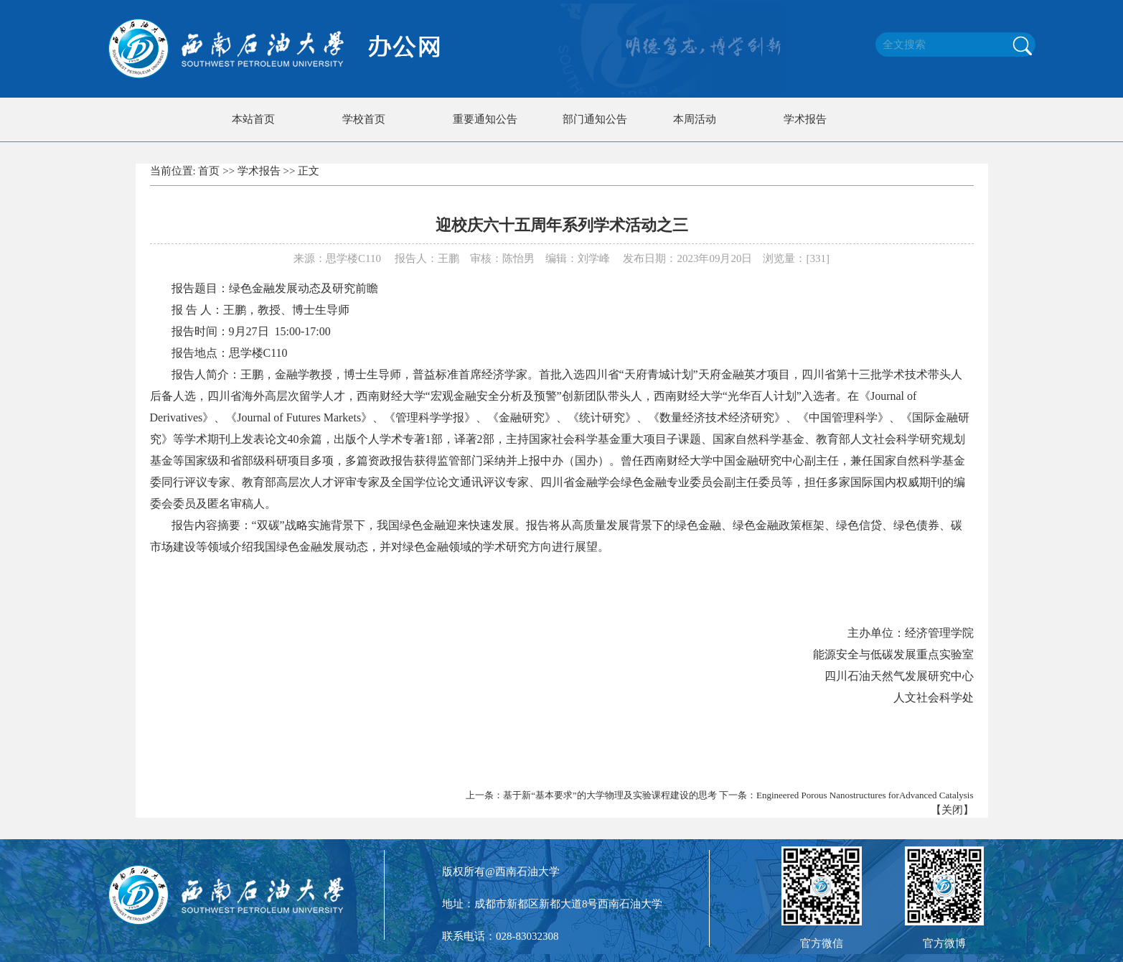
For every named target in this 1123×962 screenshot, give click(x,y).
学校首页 (363, 119)
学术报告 (805, 119)
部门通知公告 (595, 119)
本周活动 (694, 119)
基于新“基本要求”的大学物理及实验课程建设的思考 (610, 795)
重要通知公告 (485, 119)
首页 (209, 171)
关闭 (952, 810)
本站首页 (253, 119)
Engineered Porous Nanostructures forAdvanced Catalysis (865, 795)
